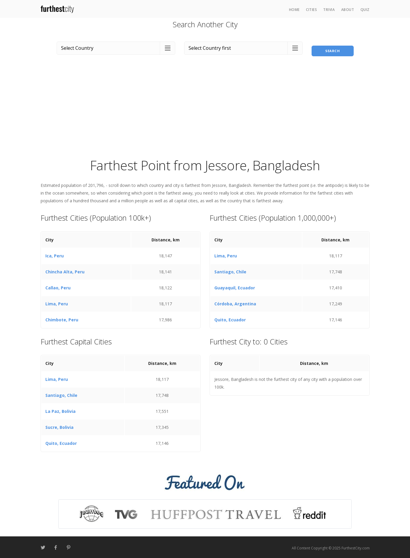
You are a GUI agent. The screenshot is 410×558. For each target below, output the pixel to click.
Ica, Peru (54, 254)
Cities (311, 9)
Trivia (329, 9)
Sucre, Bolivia (59, 426)
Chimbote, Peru (61, 318)
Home (294, 9)
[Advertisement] (205, 110)
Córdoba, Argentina (235, 302)
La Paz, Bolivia (60, 410)
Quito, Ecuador (230, 318)
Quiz (365, 9)
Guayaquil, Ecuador (234, 286)
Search (332, 46)
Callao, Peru (58, 286)
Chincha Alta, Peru (64, 270)
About (347, 9)
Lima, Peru (56, 302)
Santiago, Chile (230, 270)
